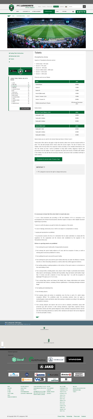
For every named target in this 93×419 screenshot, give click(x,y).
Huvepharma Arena (25, 391)
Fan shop (56, 6)
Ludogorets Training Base (26, 393)
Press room (49, 6)
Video (9, 395)
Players (22, 390)
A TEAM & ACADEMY (36, 11)
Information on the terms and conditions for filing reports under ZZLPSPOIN (40, 393)
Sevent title (63, 400)
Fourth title (63, 405)
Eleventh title (63, 393)
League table (23, 388)
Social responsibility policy (40, 386)
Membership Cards (77, 390)
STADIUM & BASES (48, 11)
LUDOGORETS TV (26, 11)
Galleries (10, 388)
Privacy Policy (61, 416)
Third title (62, 407)
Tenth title (62, 395)
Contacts (62, 6)
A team (9, 390)
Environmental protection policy (40, 389)
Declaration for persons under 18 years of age (48, 159)
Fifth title (62, 404)
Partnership (69, 416)
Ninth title (62, 397)
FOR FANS (64, 11)
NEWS (17, 11)
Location (49, 390)
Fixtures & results (25, 386)
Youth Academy (50, 388)
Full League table (25, 108)
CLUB (57, 11)
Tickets (44, 6)
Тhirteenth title (64, 390)
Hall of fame (63, 386)
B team (9, 391)
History (48, 386)
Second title (63, 409)
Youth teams (10, 393)
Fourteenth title (64, 388)
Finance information (12, 397)
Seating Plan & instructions (79, 388)
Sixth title (62, 402)
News (39, 6)
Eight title (62, 398)
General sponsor (50, 391)
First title (62, 411)
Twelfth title (63, 391)
